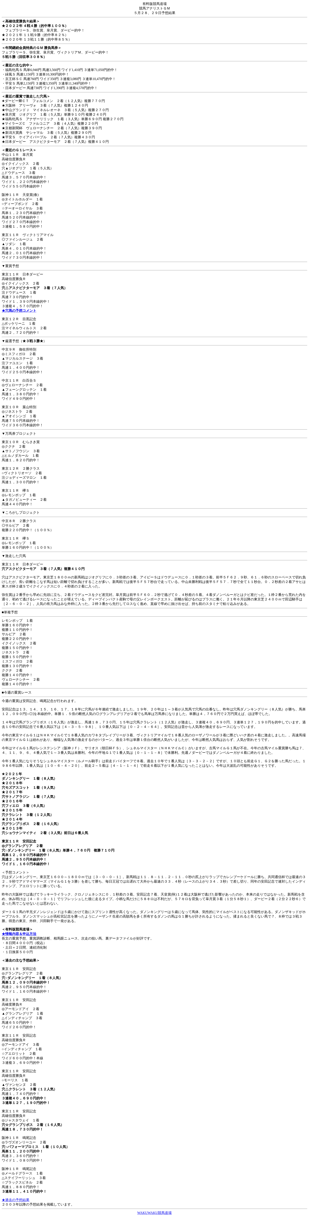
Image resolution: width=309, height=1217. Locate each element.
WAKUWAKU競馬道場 (154, 1213)
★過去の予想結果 (15, 1200)
